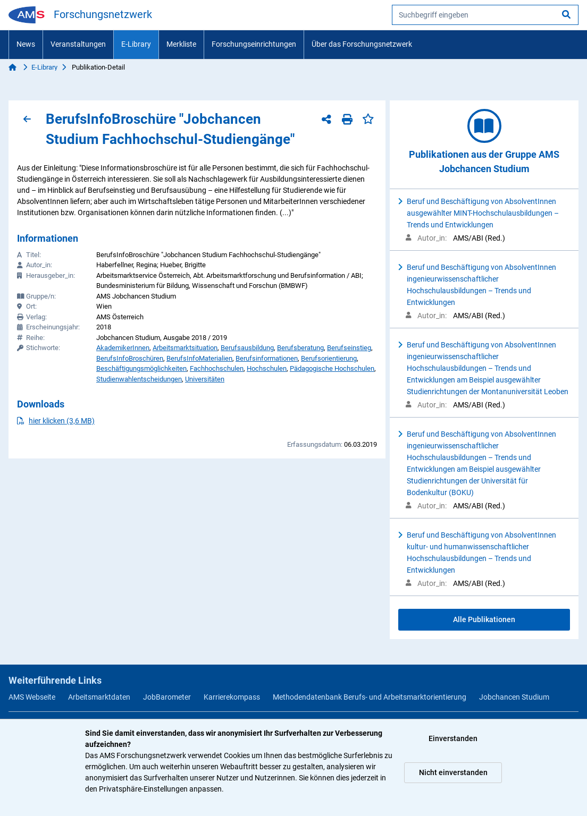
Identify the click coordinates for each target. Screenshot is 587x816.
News (25, 44)
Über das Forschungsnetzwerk (362, 44)
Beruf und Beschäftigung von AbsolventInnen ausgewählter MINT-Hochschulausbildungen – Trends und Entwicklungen (483, 213)
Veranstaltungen (78, 44)
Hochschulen (267, 368)
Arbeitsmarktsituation (185, 348)
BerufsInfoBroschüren (129, 358)
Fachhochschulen (217, 368)
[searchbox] (485, 15)
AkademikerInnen (122, 348)
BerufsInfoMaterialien (199, 358)
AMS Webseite (32, 697)
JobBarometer (167, 697)
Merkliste (181, 44)
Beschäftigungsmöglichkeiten (141, 368)
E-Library (136, 44)
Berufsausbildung (247, 348)
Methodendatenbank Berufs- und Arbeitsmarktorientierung (369, 697)
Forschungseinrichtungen (254, 44)
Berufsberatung (300, 348)
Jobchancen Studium (514, 697)
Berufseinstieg (349, 348)
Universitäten (204, 379)
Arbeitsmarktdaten (99, 697)
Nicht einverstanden (453, 772)
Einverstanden (453, 738)
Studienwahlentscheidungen (139, 379)
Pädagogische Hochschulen (332, 368)
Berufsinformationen (267, 358)
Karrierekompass (232, 697)
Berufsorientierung (329, 358)
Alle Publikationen (484, 619)
